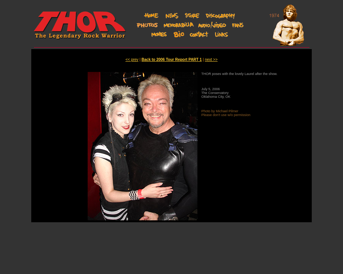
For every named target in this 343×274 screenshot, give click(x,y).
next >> (211, 59)
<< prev (131, 59)
